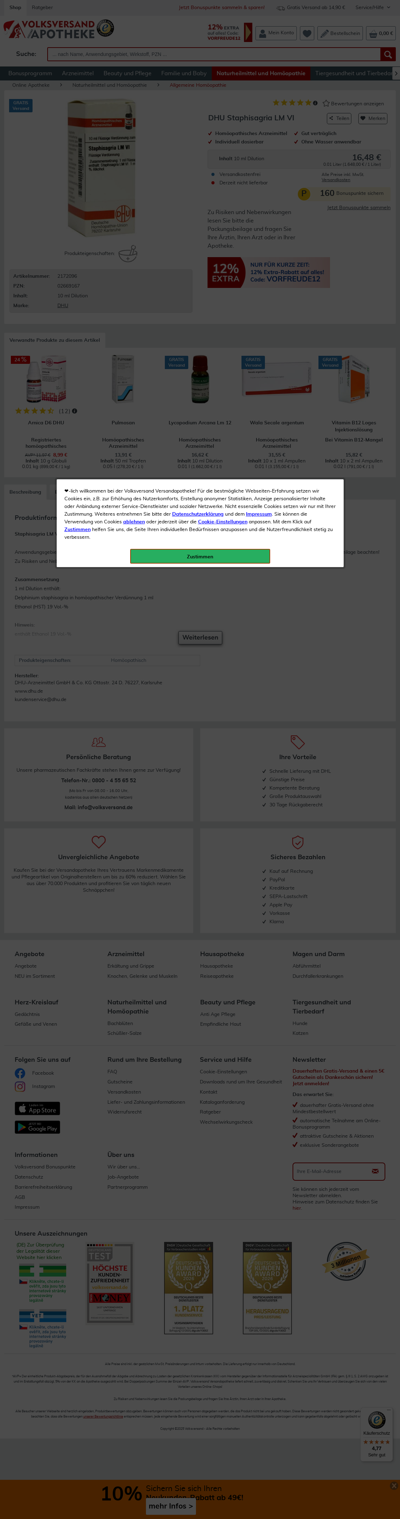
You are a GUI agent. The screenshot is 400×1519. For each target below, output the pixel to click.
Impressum (259, 157)
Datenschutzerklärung (198, 157)
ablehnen (134, 164)
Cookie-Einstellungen (222, 164)
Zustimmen (77, 172)
